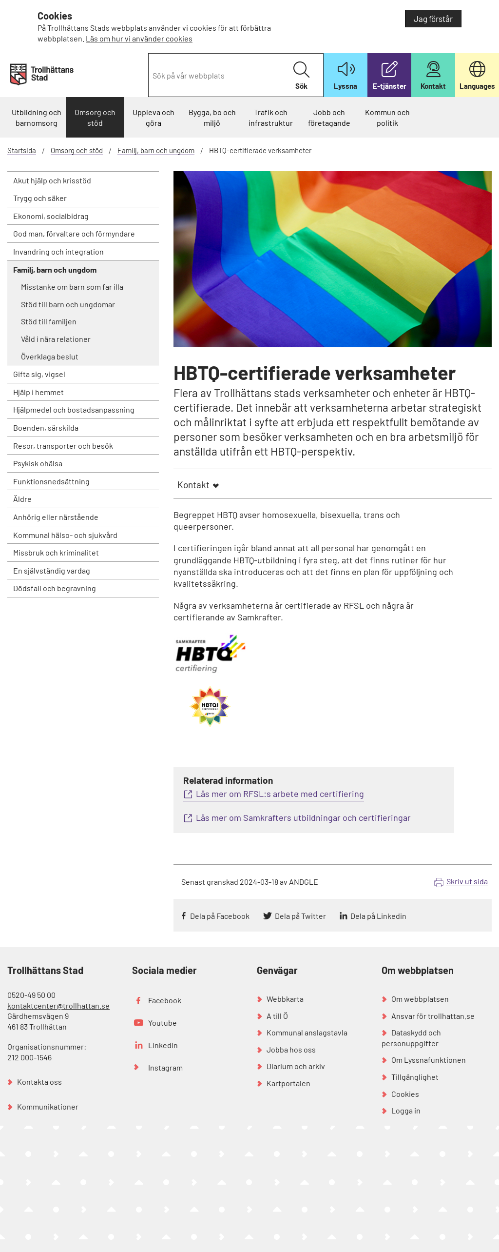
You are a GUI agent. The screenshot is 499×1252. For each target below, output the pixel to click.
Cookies (405, 1093)
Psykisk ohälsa (37, 463)
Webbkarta (285, 998)
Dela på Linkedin (378, 915)
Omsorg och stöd (95, 117)
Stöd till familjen (49, 321)
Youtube (162, 1022)
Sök (301, 75)
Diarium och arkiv (296, 1066)
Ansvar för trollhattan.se (433, 1015)
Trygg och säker (40, 197)
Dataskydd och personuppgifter (411, 1038)
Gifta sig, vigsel (39, 373)
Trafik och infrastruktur (271, 117)
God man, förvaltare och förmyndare (74, 233)
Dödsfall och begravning (54, 588)
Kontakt (193, 484)
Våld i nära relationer (56, 338)
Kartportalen (288, 1083)
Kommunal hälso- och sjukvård (65, 534)
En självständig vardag (51, 570)
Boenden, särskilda (45, 427)
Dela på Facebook (220, 915)
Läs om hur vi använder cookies (139, 38)
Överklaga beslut (49, 356)
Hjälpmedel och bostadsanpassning (73, 409)
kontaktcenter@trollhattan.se (58, 1005)
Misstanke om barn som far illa (72, 286)
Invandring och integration (58, 251)
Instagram (165, 1067)
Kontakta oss (39, 1081)
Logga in (406, 1110)
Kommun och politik (387, 117)
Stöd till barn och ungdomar (68, 304)
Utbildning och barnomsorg (36, 117)
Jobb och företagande (329, 117)
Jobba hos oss (291, 1049)
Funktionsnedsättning (51, 481)
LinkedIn (163, 1045)
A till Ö (277, 1015)
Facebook (164, 1000)
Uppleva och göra (153, 117)
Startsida (21, 150)
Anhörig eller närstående (55, 516)
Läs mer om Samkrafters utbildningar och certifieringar (303, 817)
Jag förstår (433, 18)
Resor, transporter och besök (63, 445)
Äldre (22, 498)
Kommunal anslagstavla (307, 1032)
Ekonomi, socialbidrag (51, 215)
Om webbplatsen (420, 998)
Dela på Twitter (300, 915)
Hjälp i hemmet (38, 392)
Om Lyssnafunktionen (428, 1059)
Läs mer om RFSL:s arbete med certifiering (280, 793)
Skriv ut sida (467, 881)
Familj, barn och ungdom (155, 150)
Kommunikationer (47, 1106)
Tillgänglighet (415, 1076)
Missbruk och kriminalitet (56, 552)
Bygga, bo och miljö (212, 117)
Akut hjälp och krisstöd (52, 180)
